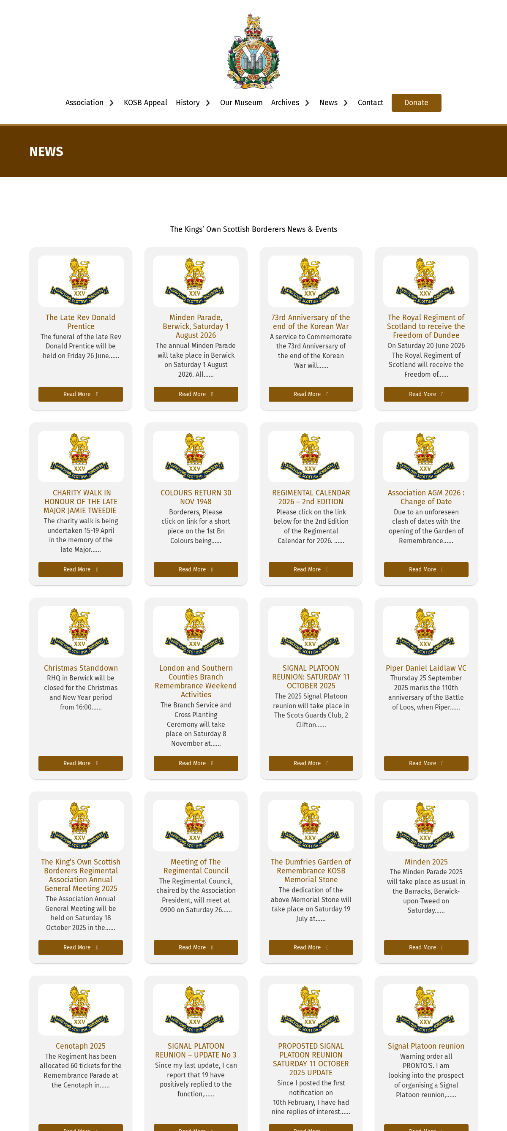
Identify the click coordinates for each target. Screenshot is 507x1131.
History (188, 102)
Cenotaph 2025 (81, 1046)
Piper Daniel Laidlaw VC (426, 668)
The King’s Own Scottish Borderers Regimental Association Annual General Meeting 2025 (80, 875)
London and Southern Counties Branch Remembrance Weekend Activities (196, 681)
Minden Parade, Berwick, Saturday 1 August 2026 (196, 326)
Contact (370, 102)
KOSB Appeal (145, 102)
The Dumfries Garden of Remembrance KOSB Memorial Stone (311, 870)
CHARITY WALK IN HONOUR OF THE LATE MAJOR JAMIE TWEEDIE (81, 501)
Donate (416, 102)
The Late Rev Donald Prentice (81, 322)
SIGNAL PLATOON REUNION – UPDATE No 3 (196, 1050)
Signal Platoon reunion (426, 1046)
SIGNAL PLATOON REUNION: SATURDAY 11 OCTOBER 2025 (311, 677)
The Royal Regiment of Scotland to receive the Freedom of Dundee (426, 326)
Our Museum (241, 102)
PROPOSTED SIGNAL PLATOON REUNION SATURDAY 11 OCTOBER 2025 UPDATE (311, 1059)
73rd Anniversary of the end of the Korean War (311, 322)
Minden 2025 (426, 862)
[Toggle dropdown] (111, 103)
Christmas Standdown (81, 668)
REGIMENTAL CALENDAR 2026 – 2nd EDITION (311, 497)
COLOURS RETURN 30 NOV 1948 (196, 497)
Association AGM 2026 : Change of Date (426, 497)
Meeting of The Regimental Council (196, 866)
